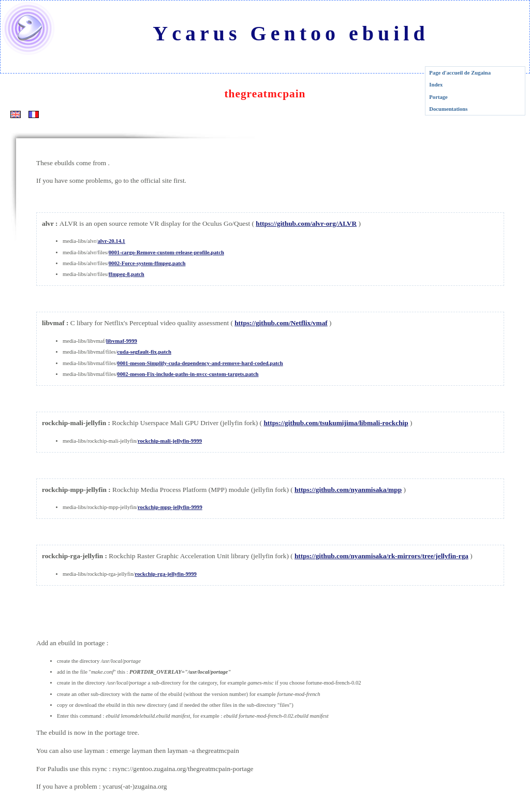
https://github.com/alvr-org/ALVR (306, 223)
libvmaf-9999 (121, 341)
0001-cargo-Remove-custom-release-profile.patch (166, 252)
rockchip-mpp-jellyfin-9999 (170, 507)
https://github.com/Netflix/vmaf (281, 323)
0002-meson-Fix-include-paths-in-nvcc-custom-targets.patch (187, 374)
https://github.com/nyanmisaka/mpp (348, 489)
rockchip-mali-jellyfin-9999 (170, 441)
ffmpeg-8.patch (126, 274)
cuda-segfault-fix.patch (144, 352)
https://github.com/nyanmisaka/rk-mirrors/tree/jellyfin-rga (381, 556)
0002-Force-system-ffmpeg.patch (147, 263)
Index (436, 85)
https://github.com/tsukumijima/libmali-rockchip (335, 423)
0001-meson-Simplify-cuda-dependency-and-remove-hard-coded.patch (200, 363)
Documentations (448, 109)
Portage (438, 97)
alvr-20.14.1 (111, 241)
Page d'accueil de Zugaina (460, 73)
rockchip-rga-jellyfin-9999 (165, 574)
